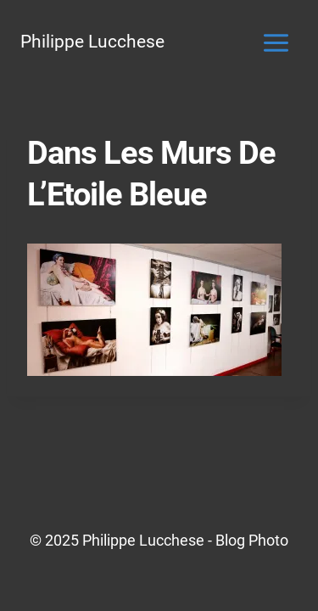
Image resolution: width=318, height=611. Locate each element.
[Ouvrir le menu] (276, 42)
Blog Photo (251, 540)
